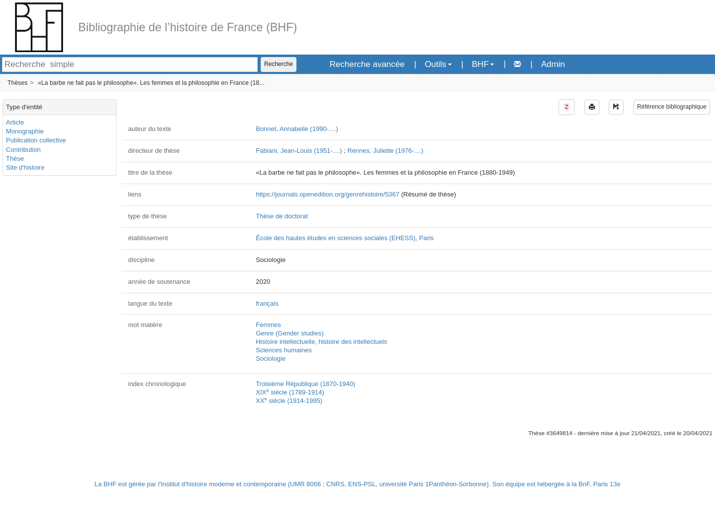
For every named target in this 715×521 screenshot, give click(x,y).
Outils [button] (438, 64)
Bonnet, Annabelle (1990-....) (297, 128)
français (267, 303)
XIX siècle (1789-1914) (290, 392)
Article (15, 122)
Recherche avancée (367, 64)
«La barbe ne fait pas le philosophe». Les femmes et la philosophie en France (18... (151, 82)
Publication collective (36, 140)
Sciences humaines (284, 350)
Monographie (25, 131)
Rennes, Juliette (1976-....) (386, 150)
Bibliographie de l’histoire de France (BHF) (187, 27)
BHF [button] (483, 64)
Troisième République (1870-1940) (305, 384)
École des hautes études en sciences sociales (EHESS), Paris (344, 238)
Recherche (278, 64)
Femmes (268, 324)
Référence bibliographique (672, 106)
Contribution (23, 149)
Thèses (17, 82)
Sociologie (271, 358)
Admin (553, 64)
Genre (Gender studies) (290, 333)
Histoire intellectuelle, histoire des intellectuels (321, 341)
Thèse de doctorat (282, 216)
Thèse (15, 158)
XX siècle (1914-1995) (289, 400)
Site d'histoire (25, 167)
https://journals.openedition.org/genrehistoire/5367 (327, 194)
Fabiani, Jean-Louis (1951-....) (299, 150)
